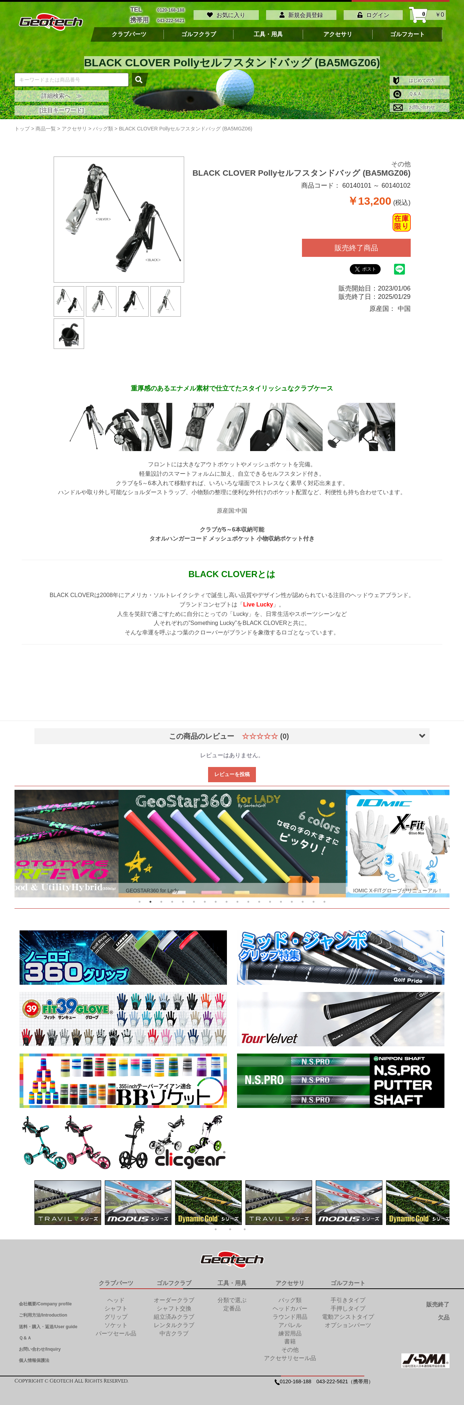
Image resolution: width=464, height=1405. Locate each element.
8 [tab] (215, 898)
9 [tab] (226, 898)
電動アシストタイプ (348, 1314)
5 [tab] (183, 898)
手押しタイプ (348, 1305)
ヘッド (116, 1297)
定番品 (232, 1305)
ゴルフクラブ (198, 31)
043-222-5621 (171, 18)
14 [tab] (281, 898)
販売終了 (438, 1301)
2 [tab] (150, 898)
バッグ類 (290, 1297)
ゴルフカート (407, 31)
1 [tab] (139, 898)
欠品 (444, 1315)
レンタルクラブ (174, 1322)
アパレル (290, 1322)
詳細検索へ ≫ (61, 93)
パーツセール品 (116, 1330)
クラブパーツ (129, 31)
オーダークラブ (174, 1297)
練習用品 (290, 1330)
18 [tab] (324, 898)
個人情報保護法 (34, 1357)
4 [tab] (172, 898)
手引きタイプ (348, 1297)
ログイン (373, 14)
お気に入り (226, 14)
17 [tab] (313, 898)
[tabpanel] (232, 841)
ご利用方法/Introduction (43, 1312)
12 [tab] (259, 898)
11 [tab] (248, 898)
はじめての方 (414, 77)
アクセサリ (337, 31)
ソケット (116, 1322)
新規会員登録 (301, 14)
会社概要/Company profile (45, 1301)
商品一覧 (46, 126)
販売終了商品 (356, 245)
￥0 (428, 14)
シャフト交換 (174, 1305)
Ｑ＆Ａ (407, 90)
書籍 (290, 1339)
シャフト (116, 1305)
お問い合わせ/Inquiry (40, 1346)
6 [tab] (194, 898)
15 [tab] (291, 898)
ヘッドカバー (290, 1305)
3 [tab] (161, 898)
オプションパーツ (348, 1322)
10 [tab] (237, 898)
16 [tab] (302, 898)
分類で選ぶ (232, 1297)
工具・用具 (268, 31)
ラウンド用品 (290, 1314)
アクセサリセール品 (290, 1355)
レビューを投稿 (232, 771)
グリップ (116, 1314)
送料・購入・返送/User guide (48, 1323)
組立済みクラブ (174, 1314)
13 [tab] (270, 898)
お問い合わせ (414, 104)
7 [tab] (204, 898)
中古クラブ (174, 1330)
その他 (401, 161)
